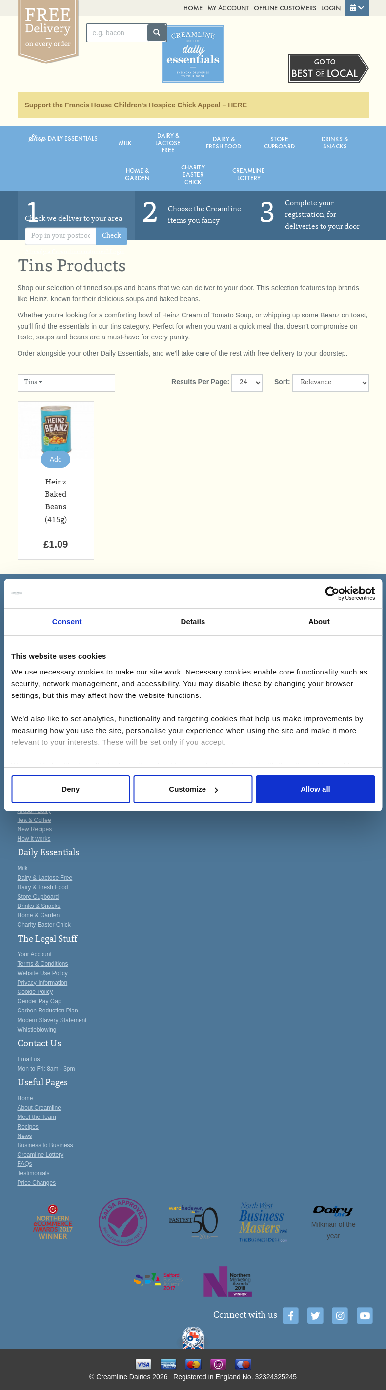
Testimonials (34, 1173)
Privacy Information (43, 982)
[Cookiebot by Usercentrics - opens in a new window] (332, 593)
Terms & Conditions (43, 963)
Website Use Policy (43, 973)
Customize (193, 789)
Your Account (35, 954)
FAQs (25, 1163)
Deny (70, 789)
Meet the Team (37, 1117)
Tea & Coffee (34, 820)
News (25, 1136)
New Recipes (35, 829)
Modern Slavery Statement (52, 1020)
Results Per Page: (200, 382)
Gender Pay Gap (39, 1001)
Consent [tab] (67, 621)
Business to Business (45, 1145)
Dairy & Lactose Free (168, 142)
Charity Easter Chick (193, 174)
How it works (34, 838)
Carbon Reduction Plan (48, 1010)
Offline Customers (285, 7)
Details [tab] (193, 621)
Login (331, 7)
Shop (63, 138)
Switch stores (328, 69)
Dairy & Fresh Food (223, 142)
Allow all (315, 789)
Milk (125, 142)
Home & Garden (137, 174)
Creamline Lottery (248, 174)
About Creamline (39, 1107)
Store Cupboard (279, 142)
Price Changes (37, 1182)
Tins (33, 382)
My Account (228, 7)
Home (193, 7)
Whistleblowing (37, 1029)
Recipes (28, 1126)
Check (111, 235)
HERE (237, 105)
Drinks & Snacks (335, 142)
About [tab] (319, 621)
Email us (29, 1059)
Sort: (282, 382)
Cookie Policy (35, 992)
